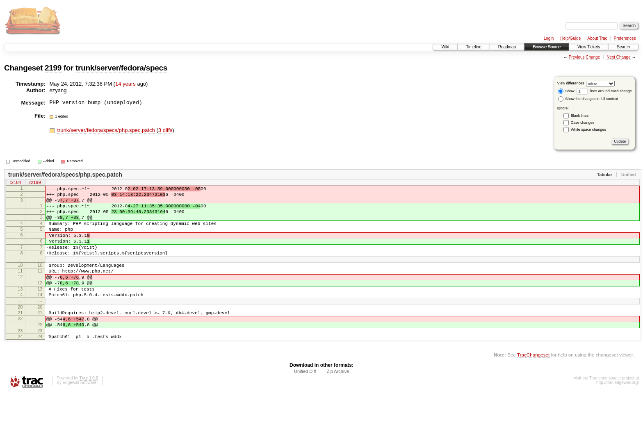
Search (623, 47)
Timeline (473, 47)
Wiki (445, 47)
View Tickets (588, 47)
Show (566, 91)
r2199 (35, 183)
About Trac (597, 38)
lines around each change (604, 91)
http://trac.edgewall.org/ (617, 415)
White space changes (588, 129)
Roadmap (507, 47)
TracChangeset (533, 388)
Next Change (618, 57)
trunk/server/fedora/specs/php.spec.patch (106, 130)
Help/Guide (570, 38)
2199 (53, 68)
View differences (570, 83)
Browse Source (547, 47)
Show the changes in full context (588, 99)
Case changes (583, 122)
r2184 (15, 183)
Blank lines (580, 116)
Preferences (625, 38)
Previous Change (584, 57)
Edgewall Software (79, 415)
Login (549, 38)
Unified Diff (305, 404)
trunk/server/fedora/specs (121, 68)
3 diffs (165, 130)
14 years (125, 84)
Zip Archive (338, 404)
